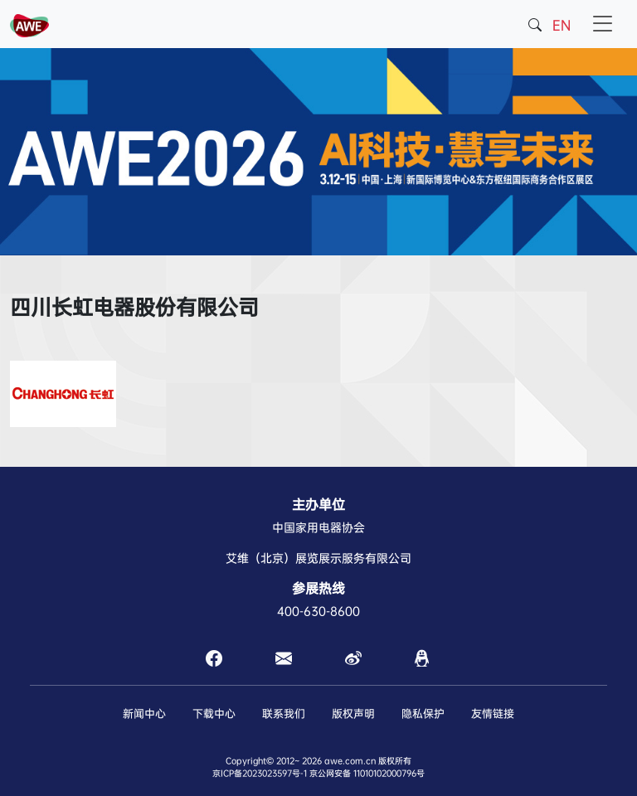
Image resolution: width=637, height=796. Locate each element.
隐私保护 (423, 713)
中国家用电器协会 (318, 527)
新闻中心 (144, 713)
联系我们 (283, 713)
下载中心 (214, 713)
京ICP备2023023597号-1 (259, 773)
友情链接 (492, 713)
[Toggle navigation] (603, 24)
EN (561, 25)
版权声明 (353, 713)
